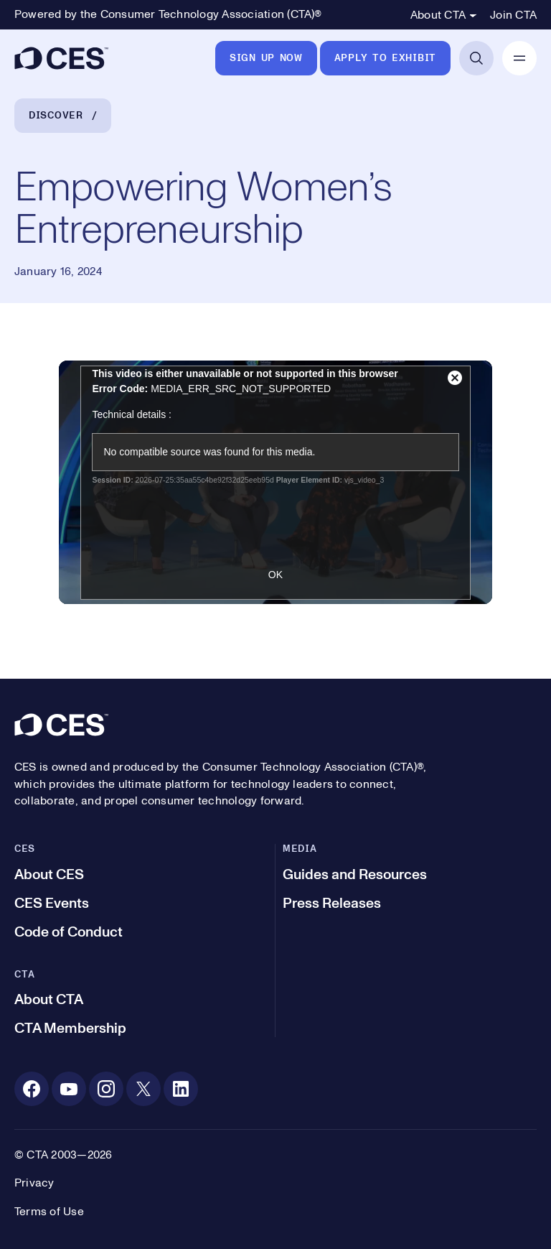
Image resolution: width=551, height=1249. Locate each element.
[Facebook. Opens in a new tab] (31, 1089)
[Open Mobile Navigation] (519, 58)
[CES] (61, 58)
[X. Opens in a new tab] (143, 1089)
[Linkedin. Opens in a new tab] (181, 1089)
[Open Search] (476, 58)
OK (275, 574)
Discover (56, 116)
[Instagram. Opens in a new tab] (106, 1089)
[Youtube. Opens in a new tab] (69, 1089)
